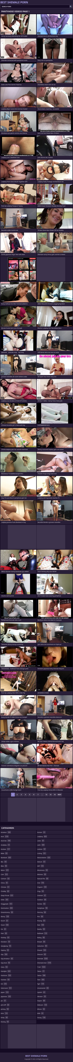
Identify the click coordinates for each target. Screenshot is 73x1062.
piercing (41, 912)
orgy (40, 891)
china (4, 882)
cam (4, 874)
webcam (42, 1004)
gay (4, 954)
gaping (5, 950)
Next (59, 794)
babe (4, 853)
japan (5, 992)
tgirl (40, 983)
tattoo (41, 975)
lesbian (41, 849)
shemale (42, 958)
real (40, 924)
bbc (4, 861)
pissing (41, 920)
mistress (41, 874)
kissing (5, 1021)
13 (50, 794)
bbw (4, 866)
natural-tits (43, 878)
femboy (5, 937)
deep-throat (7, 895)
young (41, 1017)
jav (3, 1000)
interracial (6, 988)
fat (3, 929)
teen (41, 979)
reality (41, 929)
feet (4, 933)
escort (5, 920)
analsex (5, 849)
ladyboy (42, 836)
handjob (6, 971)
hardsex (5, 979)
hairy (4, 967)
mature (41, 861)
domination (7, 908)
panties (41, 903)
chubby (5, 891)
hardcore (6, 975)
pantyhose (42, 908)
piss (40, 916)
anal (5, 836)
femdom (5, 941)
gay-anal (5, 962)
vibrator (41, 996)
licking (41, 853)
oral (40, 882)
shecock (41, 954)
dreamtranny (7, 912)
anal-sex (6, 840)
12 (46, 794)
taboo (41, 971)
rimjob (41, 941)
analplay (5, 844)
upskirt (41, 992)
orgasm (42, 887)
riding (41, 937)
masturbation (44, 857)
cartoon (5, 878)
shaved (41, 950)
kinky (4, 1017)
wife (40, 1013)
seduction (42, 946)
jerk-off (5, 1004)
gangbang (6, 946)
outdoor (41, 899)
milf (40, 866)
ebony (5, 916)
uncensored (43, 988)
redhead (42, 933)
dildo (5, 899)
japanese (6, 996)
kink (4, 1013)
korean (41, 832)
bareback (6, 857)
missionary (42, 870)
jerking (5, 1009)
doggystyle (7, 903)
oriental (41, 895)
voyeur (41, 1000)
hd (4, 983)
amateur (6, 832)
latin (41, 844)
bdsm (5, 870)
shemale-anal (44, 962)
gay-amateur (7, 958)
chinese (5, 887)
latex (40, 840)
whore (41, 1009)
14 (55, 794)
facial (5, 924)
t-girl (41, 967)
